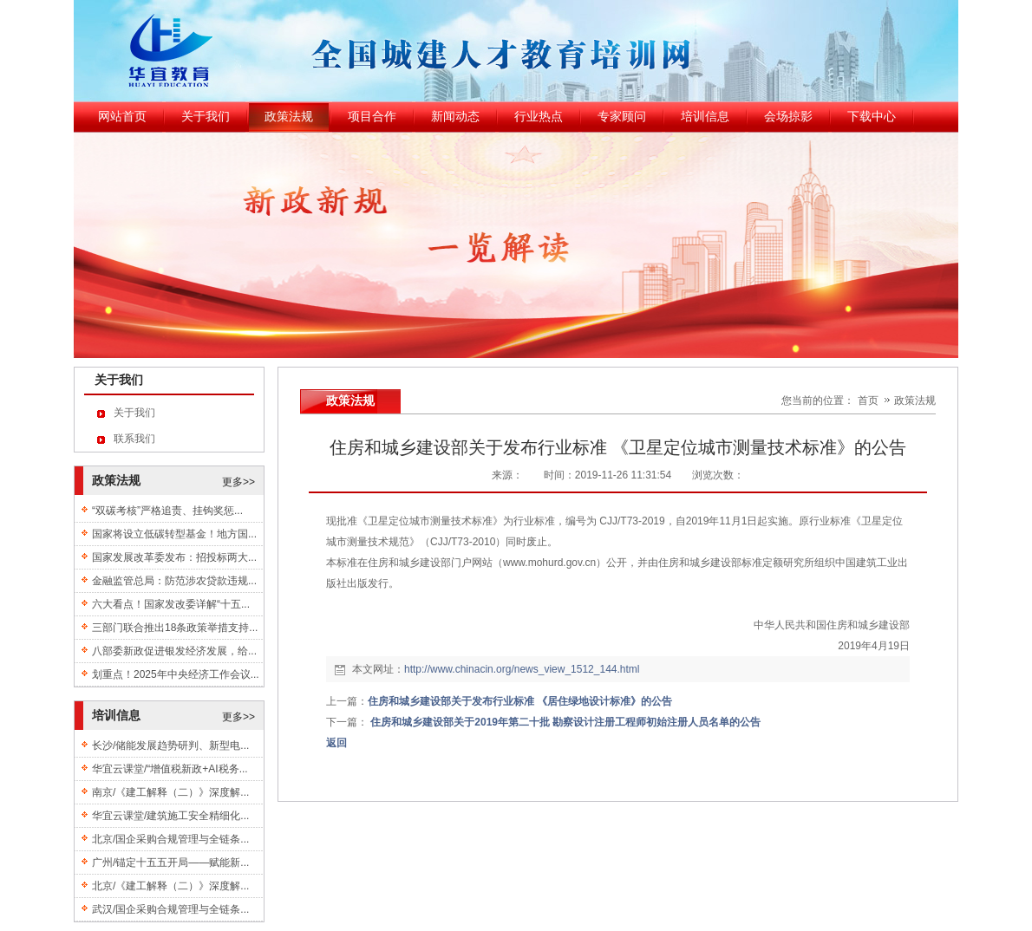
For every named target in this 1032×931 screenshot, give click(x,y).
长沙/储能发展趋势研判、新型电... (170, 745)
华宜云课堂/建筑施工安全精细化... (170, 816)
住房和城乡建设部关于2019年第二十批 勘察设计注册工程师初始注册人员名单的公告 (576, 722)
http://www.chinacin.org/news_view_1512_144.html (522, 669)
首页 (868, 400)
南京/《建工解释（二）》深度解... (170, 792)
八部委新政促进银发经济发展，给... (174, 651)
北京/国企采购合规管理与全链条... (170, 839)
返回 (336, 743)
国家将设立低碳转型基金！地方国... (174, 534)
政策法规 (915, 400)
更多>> (238, 482)
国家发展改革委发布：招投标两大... (174, 557)
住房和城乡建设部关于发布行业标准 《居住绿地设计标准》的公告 (520, 701)
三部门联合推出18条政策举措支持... (175, 628)
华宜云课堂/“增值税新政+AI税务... (170, 769)
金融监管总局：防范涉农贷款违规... (174, 581)
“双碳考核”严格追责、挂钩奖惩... (167, 511)
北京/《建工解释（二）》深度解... (170, 886)
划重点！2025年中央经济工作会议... (175, 674)
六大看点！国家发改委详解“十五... (171, 604)
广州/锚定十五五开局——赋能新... (170, 862)
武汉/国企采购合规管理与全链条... (170, 909)
